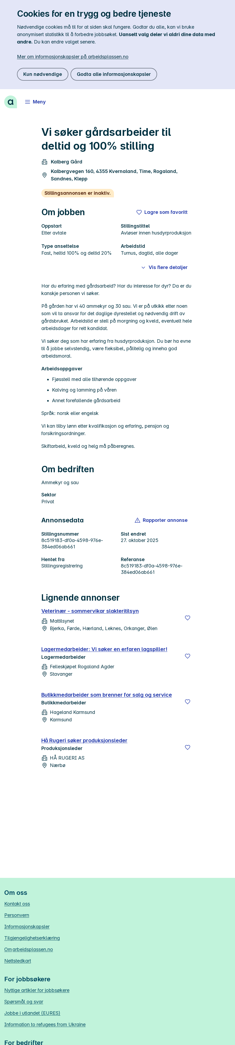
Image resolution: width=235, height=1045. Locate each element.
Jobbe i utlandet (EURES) (32, 1013)
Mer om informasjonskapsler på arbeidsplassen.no (72, 56)
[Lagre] (187, 618)
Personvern (16, 915)
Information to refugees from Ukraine (45, 1024)
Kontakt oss (17, 904)
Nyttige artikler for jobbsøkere (36, 990)
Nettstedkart (17, 961)
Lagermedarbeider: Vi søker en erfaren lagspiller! (104, 649)
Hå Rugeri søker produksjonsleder (84, 740)
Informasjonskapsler (27, 926)
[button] (161, 520)
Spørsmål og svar (23, 1001)
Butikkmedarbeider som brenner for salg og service (106, 695)
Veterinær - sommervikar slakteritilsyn (90, 611)
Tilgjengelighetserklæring (32, 938)
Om (28, 949)
